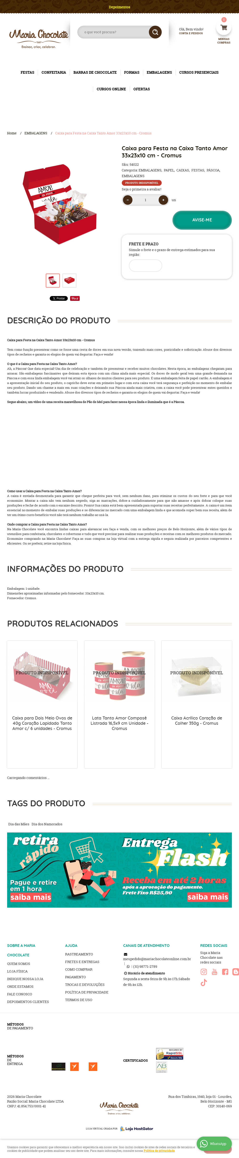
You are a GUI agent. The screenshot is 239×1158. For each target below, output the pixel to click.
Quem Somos (18, 963)
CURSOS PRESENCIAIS (199, 72)
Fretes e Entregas (82, 961)
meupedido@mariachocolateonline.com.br (157, 959)
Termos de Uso (78, 999)
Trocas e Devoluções (85, 984)
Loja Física (17, 971)
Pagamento (75, 977)
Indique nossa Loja (25, 979)
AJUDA (71, 946)
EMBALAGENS (159, 72)
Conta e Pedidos (187, 33)
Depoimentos (119, 7)
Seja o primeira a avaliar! (141, 189)
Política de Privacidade (86, 992)
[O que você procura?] (155, 32)
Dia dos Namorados (47, 824)
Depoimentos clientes (28, 1001)
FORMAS (131, 72)
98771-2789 (145, 966)
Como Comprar (78, 969)
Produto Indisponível (42, 676)
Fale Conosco (19, 994)
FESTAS (27, 72)
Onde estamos (20, 986)
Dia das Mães (18, 824)
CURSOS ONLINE (111, 89)
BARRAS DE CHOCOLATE (95, 72)
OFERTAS (141, 89)
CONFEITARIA (54, 72)
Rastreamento (79, 954)
